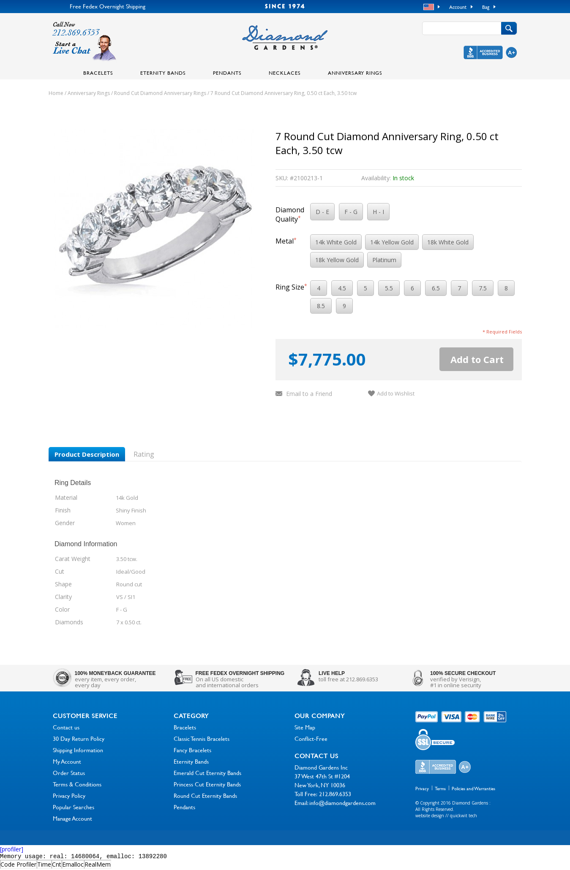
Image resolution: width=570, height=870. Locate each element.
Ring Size (291, 287)
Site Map (305, 727)
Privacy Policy (69, 795)
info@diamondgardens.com (342, 802)
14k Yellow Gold (392, 242)
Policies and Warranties (473, 788)
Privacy (422, 788)
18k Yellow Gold (337, 260)
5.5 (389, 288)
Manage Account (72, 818)
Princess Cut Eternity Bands (207, 784)
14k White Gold (336, 242)
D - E (322, 212)
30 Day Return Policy (78, 738)
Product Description (87, 454)
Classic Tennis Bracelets (201, 738)
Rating (144, 454)
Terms (440, 788)
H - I (378, 212)
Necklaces (285, 72)
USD (429, 7)
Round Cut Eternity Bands (205, 795)
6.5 (436, 288)
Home (56, 93)
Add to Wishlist (396, 393)
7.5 (483, 288)
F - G (350, 212)
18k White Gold (448, 242)
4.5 (342, 288)
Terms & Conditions (77, 784)
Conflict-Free (311, 738)
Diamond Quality (289, 214)
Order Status (69, 772)
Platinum (384, 260)
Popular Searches (73, 806)
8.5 (321, 306)
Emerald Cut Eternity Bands (207, 772)
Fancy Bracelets (192, 749)
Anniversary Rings (355, 72)
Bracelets (98, 72)
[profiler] (11, 849)
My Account (67, 761)
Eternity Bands (163, 72)
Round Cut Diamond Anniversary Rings (160, 93)
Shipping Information (78, 749)
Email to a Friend (309, 394)
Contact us (66, 727)
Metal (286, 241)
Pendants (227, 72)
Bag (485, 7)
